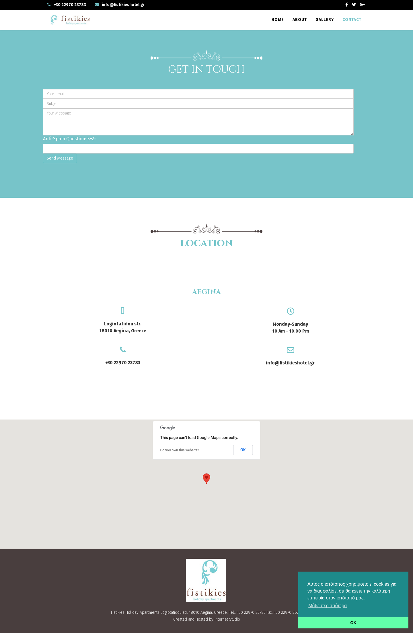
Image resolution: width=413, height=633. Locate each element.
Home (278, 19)
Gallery (324, 19)
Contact (351, 19)
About (300, 19)
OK (243, 450)
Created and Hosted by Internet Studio (206, 619)
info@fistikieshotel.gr (123, 4)
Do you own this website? (179, 450)
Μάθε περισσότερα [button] (327, 605)
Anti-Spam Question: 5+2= (69, 138)
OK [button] (353, 622)
